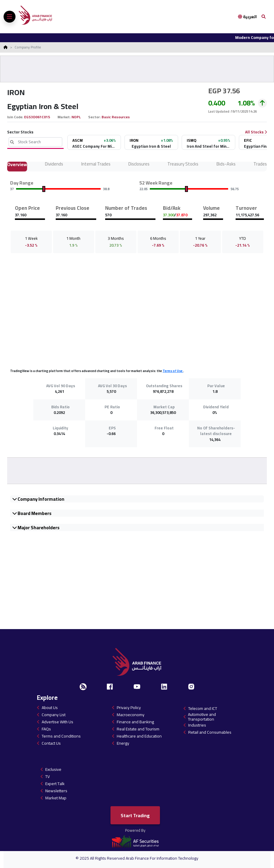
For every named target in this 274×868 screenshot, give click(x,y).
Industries (197, 725)
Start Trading (135, 815)
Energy (123, 743)
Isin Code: (15, 117)
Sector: (95, 117)
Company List (54, 714)
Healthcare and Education (139, 736)
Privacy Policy (129, 707)
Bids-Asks (226, 165)
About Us (50, 707)
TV (47, 776)
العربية (247, 16)
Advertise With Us (57, 721)
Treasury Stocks (182, 165)
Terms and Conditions (61, 736)
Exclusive (53, 769)
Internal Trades (95, 165)
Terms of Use (173, 371)
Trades (260, 165)
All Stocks (256, 132)
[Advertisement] (137, 69)
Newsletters (56, 790)
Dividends (54, 165)
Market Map (55, 797)
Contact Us (51, 743)
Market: (64, 117)
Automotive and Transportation (202, 717)
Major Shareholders (36, 527)
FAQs (46, 729)
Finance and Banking (135, 721)
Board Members (32, 513)
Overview (17, 165)
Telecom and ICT (202, 708)
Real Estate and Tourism (138, 729)
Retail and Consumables (209, 732)
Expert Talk (55, 783)
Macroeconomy (130, 714)
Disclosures (139, 165)
